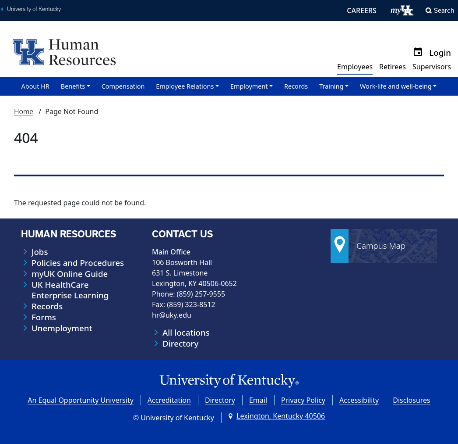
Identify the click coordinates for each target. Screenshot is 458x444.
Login (440, 52)
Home (23, 111)
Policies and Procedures (78, 263)
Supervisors (431, 67)
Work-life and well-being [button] (396, 86)
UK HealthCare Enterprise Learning (70, 290)
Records (296, 86)
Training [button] (331, 86)
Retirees (392, 67)
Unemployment (62, 328)
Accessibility (359, 400)
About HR (35, 86)
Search (444, 10)
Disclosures (411, 400)
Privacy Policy (303, 400)
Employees (355, 67)
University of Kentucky (34, 9)
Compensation (123, 86)
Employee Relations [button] (185, 86)
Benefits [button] (73, 86)
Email (258, 400)
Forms (44, 317)
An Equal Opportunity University (81, 400)
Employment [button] (249, 86)
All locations (186, 332)
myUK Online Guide (70, 274)
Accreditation (169, 400)
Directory (180, 343)
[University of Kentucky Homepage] (229, 381)
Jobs (40, 252)
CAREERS (362, 10)
